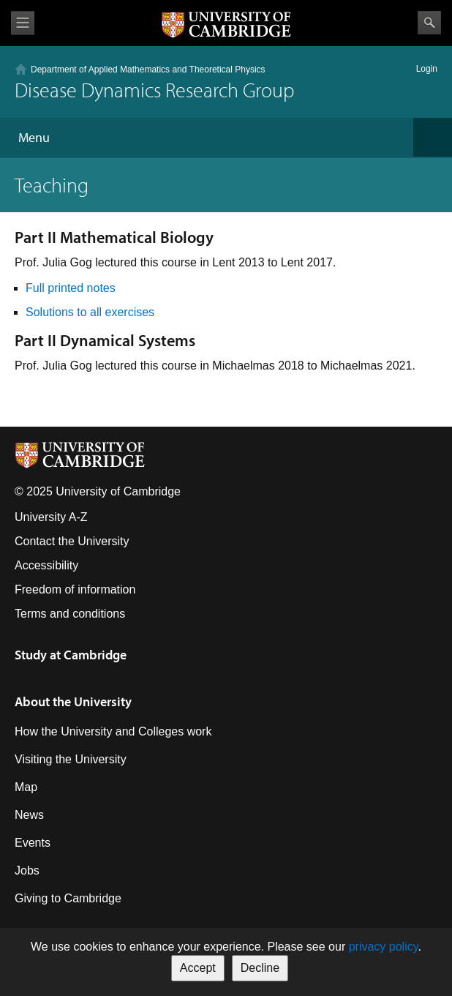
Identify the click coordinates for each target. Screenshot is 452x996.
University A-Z (51, 517)
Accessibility (46, 565)
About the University (73, 701)
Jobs (27, 870)
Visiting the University (71, 759)
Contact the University (72, 541)
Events (32, 842)
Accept (198, 968)
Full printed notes (72, 288)
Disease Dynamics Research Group (154, 89)
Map (26, 787)
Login (426, 69)
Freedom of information (75, 589)
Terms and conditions (70, 613)
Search (429, 22)
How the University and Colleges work (113, 731)
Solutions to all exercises (92, 312)
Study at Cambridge (71, 654)
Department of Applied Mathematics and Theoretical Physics (148, 69)
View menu (22, 23)
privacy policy (383, 946)
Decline (260, 968)
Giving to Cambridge (68, 898)
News (29, 815)
